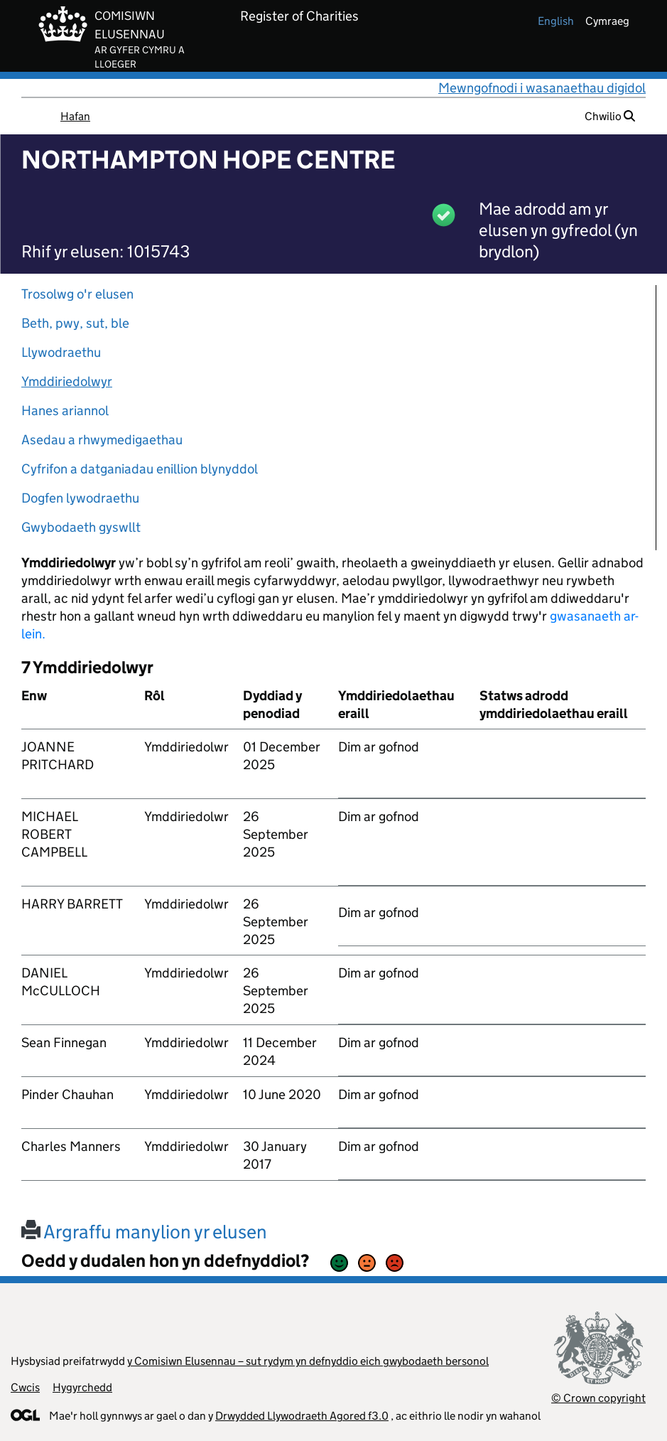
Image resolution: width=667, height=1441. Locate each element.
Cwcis (25, 1387)
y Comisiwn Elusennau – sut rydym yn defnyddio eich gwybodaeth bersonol (308, 1361)
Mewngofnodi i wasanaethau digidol (542, 88)
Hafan (75, 116)
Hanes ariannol (65, 410)
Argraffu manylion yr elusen (144, 1231)
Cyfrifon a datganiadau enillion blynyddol (139, 469)
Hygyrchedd (82, 1387)
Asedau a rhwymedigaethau (102, 440)
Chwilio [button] (610, 116)
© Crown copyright (598, 1398)
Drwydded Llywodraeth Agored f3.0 (302, 1416)
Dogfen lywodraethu (80, 498)
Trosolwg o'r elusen (77, 294)
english (556, 21)
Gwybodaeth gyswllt (81, 527)
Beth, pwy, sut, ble (75, 323)
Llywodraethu (61, 352)
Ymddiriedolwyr (66, 381)
